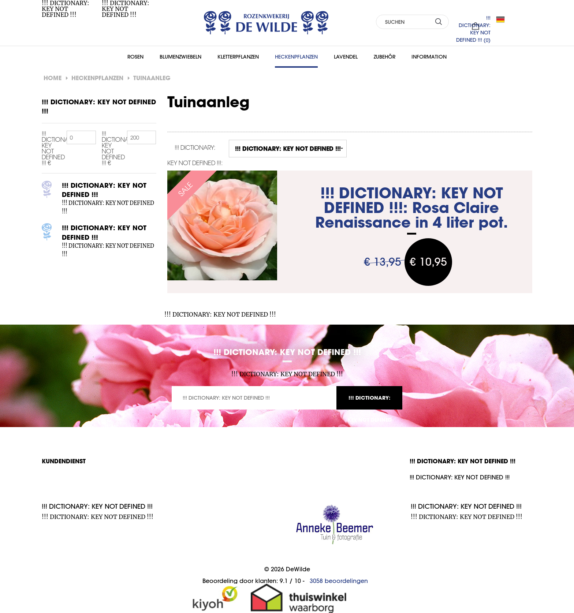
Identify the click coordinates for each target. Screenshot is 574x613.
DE (503, 19)
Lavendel (346, 56)
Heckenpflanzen (296, 56)
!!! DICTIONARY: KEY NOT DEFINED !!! (369, 402)
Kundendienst (64, 461)
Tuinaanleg (152, 78)
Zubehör (384, 56)
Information (429, 56)
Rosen (135, 56)
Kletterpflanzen (238, 56)
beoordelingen (339, 581)
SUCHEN (439, 21)
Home (52, 78)
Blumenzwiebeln (180, 56)
